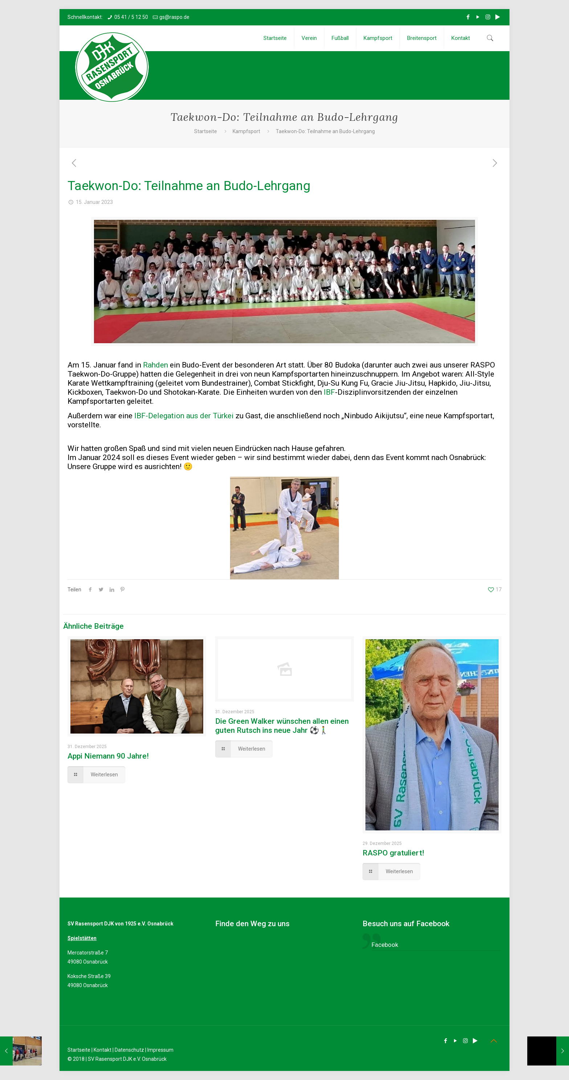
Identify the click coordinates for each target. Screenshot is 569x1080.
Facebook (385, 944)
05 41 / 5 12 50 (131, 17)
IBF (329, 392)
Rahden (155, 365)
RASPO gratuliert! (393, 853)
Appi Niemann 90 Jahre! (108, 756)
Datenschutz (129, 1050)
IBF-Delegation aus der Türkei (184, 415)
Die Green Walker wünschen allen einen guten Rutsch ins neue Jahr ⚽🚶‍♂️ (282, 726)
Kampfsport (246, 131)
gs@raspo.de (174, 17)
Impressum (160, 1050)
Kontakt (102, 1050)
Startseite (205, 131)
